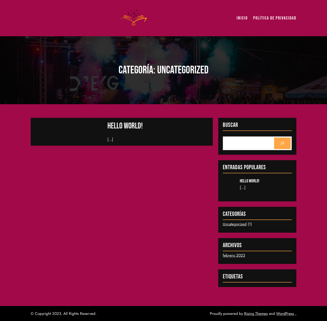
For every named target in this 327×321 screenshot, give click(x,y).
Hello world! (125, 126)
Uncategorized (235, 224)
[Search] (282, 143)
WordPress (285, 313)
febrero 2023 (234, 255)
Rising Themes (256, 313)
